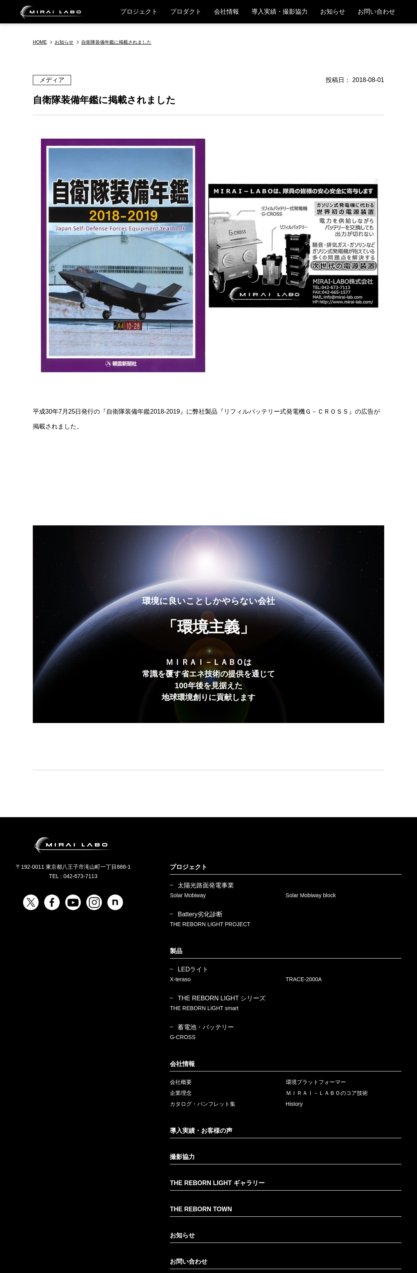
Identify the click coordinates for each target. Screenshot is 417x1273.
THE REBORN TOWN (201, 1209)
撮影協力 (182, 1156)
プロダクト (185, 11)
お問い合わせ (376, 11)
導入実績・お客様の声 (201, 1130)
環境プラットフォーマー (316, 1082)
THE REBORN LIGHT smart (204, 1008)
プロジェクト (139, 11)
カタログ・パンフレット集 (202, 1104)
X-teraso (180, 979)
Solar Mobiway (188, 895)
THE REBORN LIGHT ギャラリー (217, 1183)
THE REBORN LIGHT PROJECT (210, 924)
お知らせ (332, 11)
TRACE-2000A (304, 979)
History (294, 1104)
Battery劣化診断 (200, 914)
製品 (176, 951)
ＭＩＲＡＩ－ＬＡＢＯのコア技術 (327, 1093)
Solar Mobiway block (311, 895)
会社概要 (181, 1082)
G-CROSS (182, 1037)
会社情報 (226, 11)
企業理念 (181, 1093)
